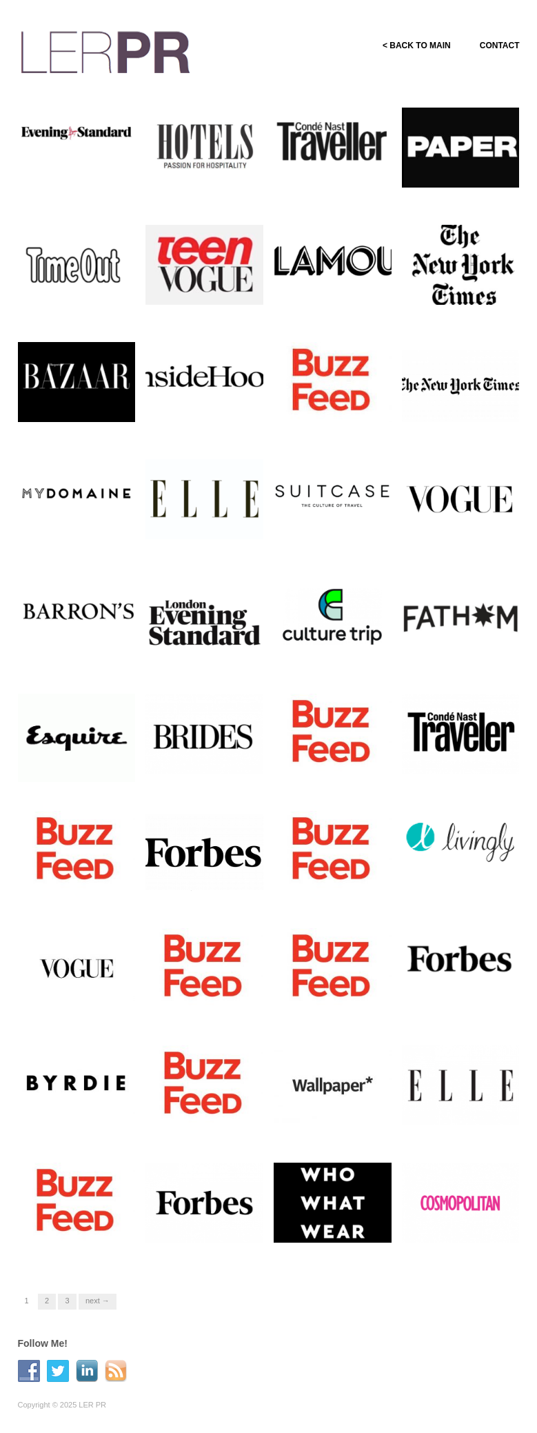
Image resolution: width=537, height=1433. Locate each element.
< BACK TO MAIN (417, 45)
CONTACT (500, 45)
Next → (97, 1300)
